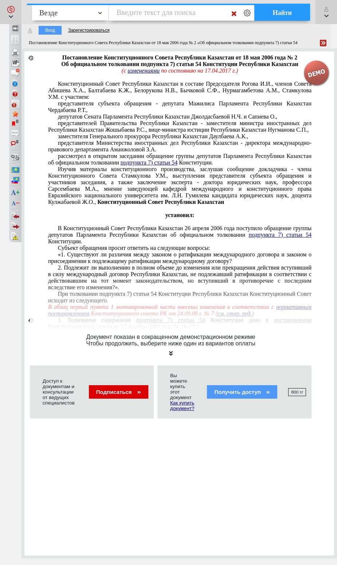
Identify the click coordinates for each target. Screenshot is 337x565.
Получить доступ (242, 392)
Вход (50, 30)
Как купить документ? (182, 405)
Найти (282, 12)
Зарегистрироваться (88, 30)
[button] (10, 12)
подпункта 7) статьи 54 (149, 162)
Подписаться (118, 392)
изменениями (144, 70)
